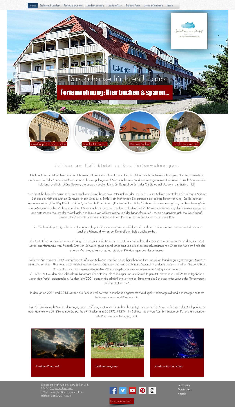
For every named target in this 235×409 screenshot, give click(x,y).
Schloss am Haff (166, 194)
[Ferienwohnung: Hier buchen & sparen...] (115, 92)
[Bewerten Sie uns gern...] (122, 401)
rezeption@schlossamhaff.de (67, 392)
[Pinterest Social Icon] (142, 390)
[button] (95, 5)
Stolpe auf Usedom (161, 184)
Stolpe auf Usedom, (61, 388)
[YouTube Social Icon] (132, 390)
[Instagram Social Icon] (152, 390)
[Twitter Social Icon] (122, 390)
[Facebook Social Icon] (113, 390)
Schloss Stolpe (47, 227)
